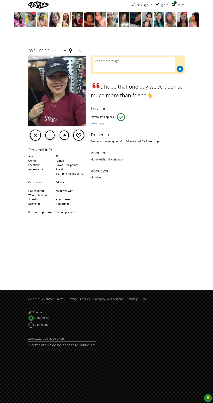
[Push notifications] (208, 398)
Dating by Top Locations (108, 299)
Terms (61, 299)
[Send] (180, 69)
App (144, 299)
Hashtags (132, 299)
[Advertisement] (106, 37)
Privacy (72, 299)
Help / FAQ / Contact (41, 299)
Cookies (85, 299)
